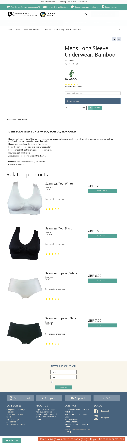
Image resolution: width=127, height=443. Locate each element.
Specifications (22, 119)
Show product (102, 191)
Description (11, 119)
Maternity (32, 23)
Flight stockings (80, 23)
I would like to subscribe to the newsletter (66, 382)
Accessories (96, 23)
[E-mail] (63, 377)
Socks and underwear (50, 23)
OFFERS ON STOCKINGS (113, 23)
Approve (63, 387)
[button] (114, 39)
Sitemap (68, 432)
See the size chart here (55, 199)
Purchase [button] (94, 108)
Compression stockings (14, 23)
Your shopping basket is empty (105, 14)
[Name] (63, 372)
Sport (66, 23)
